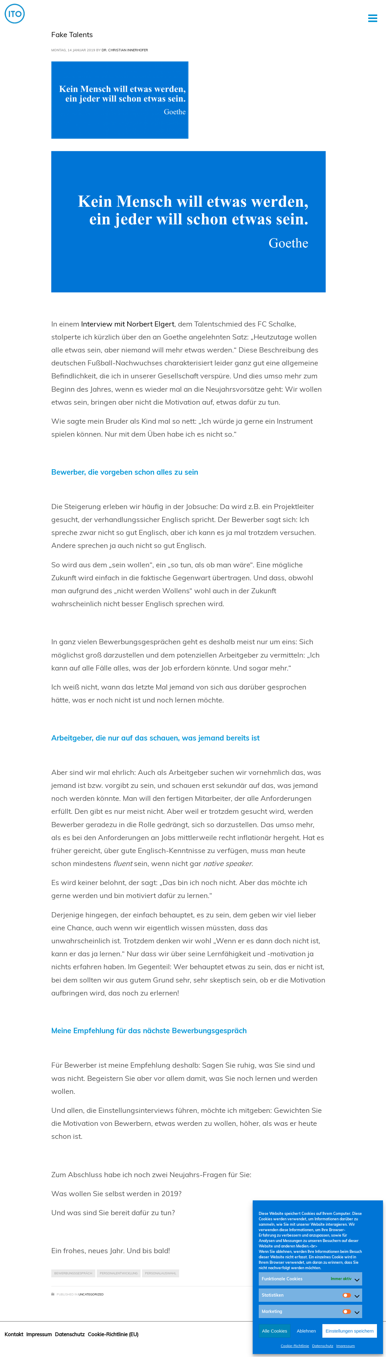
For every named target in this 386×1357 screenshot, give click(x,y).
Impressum (345, 1345)
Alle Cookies (274, 1330)
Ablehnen (306, 1330)
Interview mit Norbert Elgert (127, 323)
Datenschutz (322, 1345)
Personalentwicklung (119, 1273)
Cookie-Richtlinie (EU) (113, 1334)
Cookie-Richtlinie (295, 1345)
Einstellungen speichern (350, 1330)
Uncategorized (90, 1294)
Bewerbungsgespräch (73, 1273)
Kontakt (14, 1334)
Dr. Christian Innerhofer (125, 50)
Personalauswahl (160, 1273)
